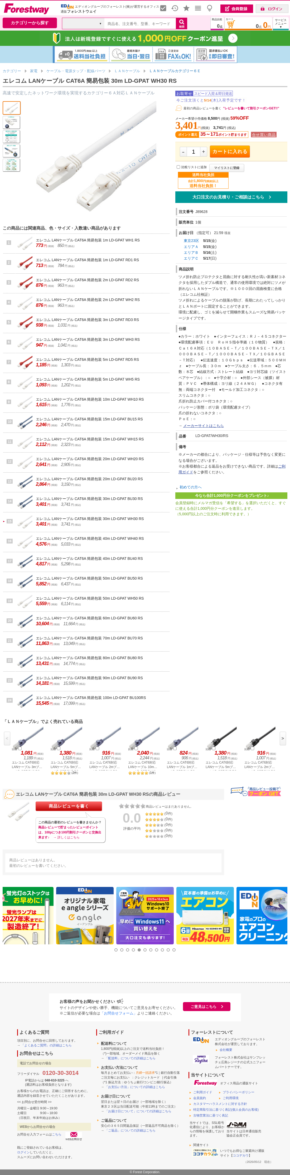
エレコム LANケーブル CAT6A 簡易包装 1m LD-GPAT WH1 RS (88, 240)
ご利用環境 (231, 1098)
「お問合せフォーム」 (118, 1013)
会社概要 (226, 1050)
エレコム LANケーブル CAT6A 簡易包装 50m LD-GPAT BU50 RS (89, 578)
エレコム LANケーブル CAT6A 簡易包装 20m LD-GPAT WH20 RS (90, 459)
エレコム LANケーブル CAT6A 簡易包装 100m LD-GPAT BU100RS (91, 698)
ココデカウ (241, 1155)
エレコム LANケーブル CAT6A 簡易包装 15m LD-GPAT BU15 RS (89, 419)
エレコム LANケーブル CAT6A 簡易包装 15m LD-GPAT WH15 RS (90, 439)
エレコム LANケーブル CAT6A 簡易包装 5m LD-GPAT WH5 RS (88, 379)
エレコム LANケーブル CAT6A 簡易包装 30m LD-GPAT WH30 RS (90, 519)
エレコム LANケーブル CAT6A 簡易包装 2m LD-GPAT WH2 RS (88, 300)
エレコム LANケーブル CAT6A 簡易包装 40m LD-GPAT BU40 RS (89, 558)
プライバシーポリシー (238, 1092)
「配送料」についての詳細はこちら (130, 1058)
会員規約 (199, 1098)
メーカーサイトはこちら (203, 426)
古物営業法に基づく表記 (210, 1115)
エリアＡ (191, 247)
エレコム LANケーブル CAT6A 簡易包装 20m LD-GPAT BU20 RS (89, 479)
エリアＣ (191, 258)
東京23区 (191, 241)
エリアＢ (191, 252)
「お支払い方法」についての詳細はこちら (135, 1087)
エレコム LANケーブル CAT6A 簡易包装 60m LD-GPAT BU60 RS (89, 618)
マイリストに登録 (226, 168)
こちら (56, 1134)
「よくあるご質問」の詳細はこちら (46, 1045)
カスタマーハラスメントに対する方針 (220, 1104)
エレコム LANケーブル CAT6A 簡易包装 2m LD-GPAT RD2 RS (87, 280)
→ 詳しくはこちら (66, 837)
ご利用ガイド (202, 1092)
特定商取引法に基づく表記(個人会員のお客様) (226, 1109)
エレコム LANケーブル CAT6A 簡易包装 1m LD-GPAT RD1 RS (87, 260)
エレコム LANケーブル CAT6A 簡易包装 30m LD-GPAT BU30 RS (89, 499)
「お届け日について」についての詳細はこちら (138, 1111)
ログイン (23, 1152)
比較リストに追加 (194, 167)
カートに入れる (230, 151)
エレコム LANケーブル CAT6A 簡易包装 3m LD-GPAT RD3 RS (87, 320)
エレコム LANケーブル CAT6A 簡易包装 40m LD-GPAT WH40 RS (90, 538)
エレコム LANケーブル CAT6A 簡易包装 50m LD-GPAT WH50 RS (90, 598)
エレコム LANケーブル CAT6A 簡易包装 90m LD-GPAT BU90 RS (89, 678)
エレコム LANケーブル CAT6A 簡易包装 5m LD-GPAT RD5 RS (87, 359)
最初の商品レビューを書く (202, 108)
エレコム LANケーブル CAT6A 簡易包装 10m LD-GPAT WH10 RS (90, 399)
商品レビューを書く (69, 806)
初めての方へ (191, 487)
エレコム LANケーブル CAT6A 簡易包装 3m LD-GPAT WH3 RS (88, 339)
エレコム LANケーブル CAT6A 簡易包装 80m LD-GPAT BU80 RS (89, 658)
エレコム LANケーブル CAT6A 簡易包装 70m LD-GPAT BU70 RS (89, 638)
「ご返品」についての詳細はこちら (130, 1130)
